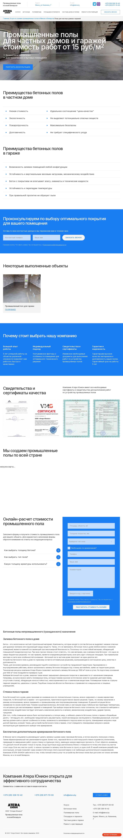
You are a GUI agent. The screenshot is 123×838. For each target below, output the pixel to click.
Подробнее (11, 310)
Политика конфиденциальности (74, 833)
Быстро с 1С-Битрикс (110, 835)
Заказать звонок (110, 12)
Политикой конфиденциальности (54, 245)
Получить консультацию (18, 67)
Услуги (17, 12)
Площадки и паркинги (52, 12)
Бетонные (26, 12)
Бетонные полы (70, 809)
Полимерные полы (71, 813)
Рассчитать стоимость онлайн (91, 607)
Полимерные (36, 12)
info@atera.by (75, 5)
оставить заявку (102, 795)
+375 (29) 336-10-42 (112, 3)
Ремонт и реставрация (90, 12)
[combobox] (91, 542)
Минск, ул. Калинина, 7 (43, 5)
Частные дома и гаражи (70, 12)
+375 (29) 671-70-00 (112, 5)
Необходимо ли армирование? (82, 548)
